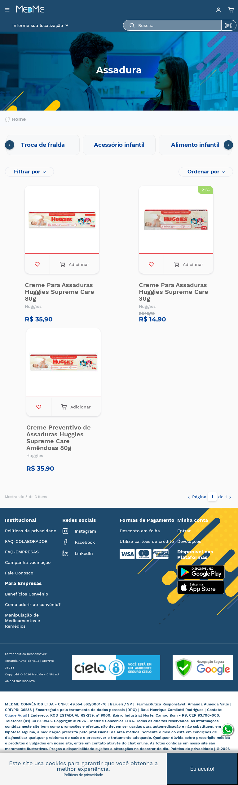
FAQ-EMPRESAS (22, 551)
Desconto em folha (140, 530)
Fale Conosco (19, 572)
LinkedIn (77, 553)
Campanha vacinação (28, 562)
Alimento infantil (195, 145)
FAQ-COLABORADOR (26, 541)
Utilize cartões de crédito (147, 541)
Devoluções (189, 541)
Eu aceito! (202, 768)
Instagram (79, 531)
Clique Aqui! (16, 715)
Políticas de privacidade (30, 530)
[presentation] (9, 145)
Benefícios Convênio (26, 593)
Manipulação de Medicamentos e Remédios (22, 621)
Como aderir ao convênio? (33, 604)
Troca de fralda (43, 145)
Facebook (78, 542)
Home (15, 119)
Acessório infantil (119, 145)
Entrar (184, 530)
